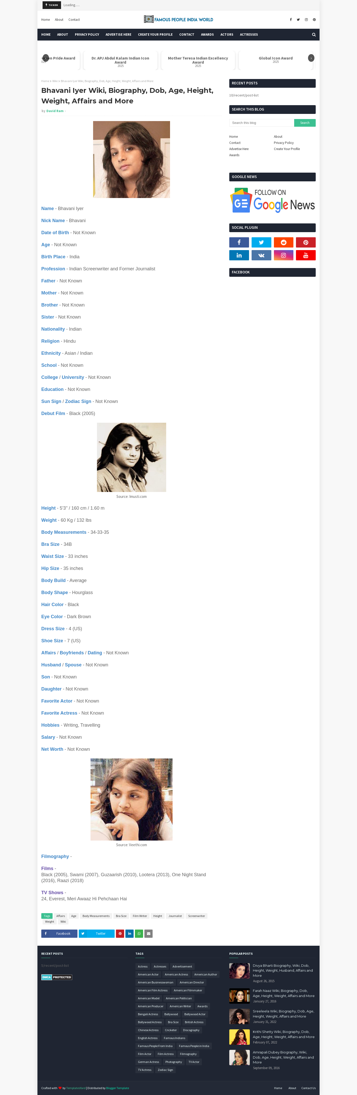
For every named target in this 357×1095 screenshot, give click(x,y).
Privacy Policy (284, 143)
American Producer (150, 1006)
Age (73, 916)
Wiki (55, 81)
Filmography (188, 1054)
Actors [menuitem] (227, 34)
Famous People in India (194, 1046)
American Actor (148, 974)
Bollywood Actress (150, 1022)
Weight (49, 921)
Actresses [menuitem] (249, 34)
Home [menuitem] (46, 34)
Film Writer (140, 916)
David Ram (55, 111)
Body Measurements (96, 916)
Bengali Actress (148, 1014)
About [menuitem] (62, 34)
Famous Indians (174, 1038)
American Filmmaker (188, 990)
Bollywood (171, 1014)
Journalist (175, 916)
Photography (173, 1062)
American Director (192, 982)
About (59, 19)
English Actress (147, 1038)
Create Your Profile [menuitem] (155, 34)
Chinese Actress (148, 1030)
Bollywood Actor (194, 1014)
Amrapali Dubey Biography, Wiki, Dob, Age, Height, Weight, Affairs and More (283, 1057)
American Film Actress (152, 990)
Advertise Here (239, 149)
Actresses (160, 966)
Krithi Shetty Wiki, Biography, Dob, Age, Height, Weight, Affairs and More (284, 1034)
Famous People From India (155, 1046)
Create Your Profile (287, 149)
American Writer (180, 1006)
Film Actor (144, 1054)
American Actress (176, 974)
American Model (149, 998)
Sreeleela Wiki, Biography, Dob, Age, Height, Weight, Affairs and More (283, 1013)
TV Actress (144, 1070)
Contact (74, 19)
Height (157, 916)
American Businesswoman (155, 982)
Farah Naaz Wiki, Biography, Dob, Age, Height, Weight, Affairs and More (284, 993)
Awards (234, 155)
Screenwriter (196, 916)
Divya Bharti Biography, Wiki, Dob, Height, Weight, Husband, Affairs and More (283, 970)
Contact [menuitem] (186, 34)
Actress (142, 966)
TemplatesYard (76, 1088)
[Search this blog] (261, 123)
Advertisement (182, 966)
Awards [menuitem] (207, 34)
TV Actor (194, 1062)
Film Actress (166, 1054)
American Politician (179, 998)
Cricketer (171, 1030)
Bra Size (121, 916)
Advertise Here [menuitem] (118, 34)
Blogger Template (117, 1088)
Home (45, 19)
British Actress (194, 1022)
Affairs (60, 916)
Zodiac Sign (165, 1070)
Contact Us (308, 1088)
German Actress (148, 1062)
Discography (191, 1030)
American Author (205, 974)
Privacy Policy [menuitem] (87, 34)
